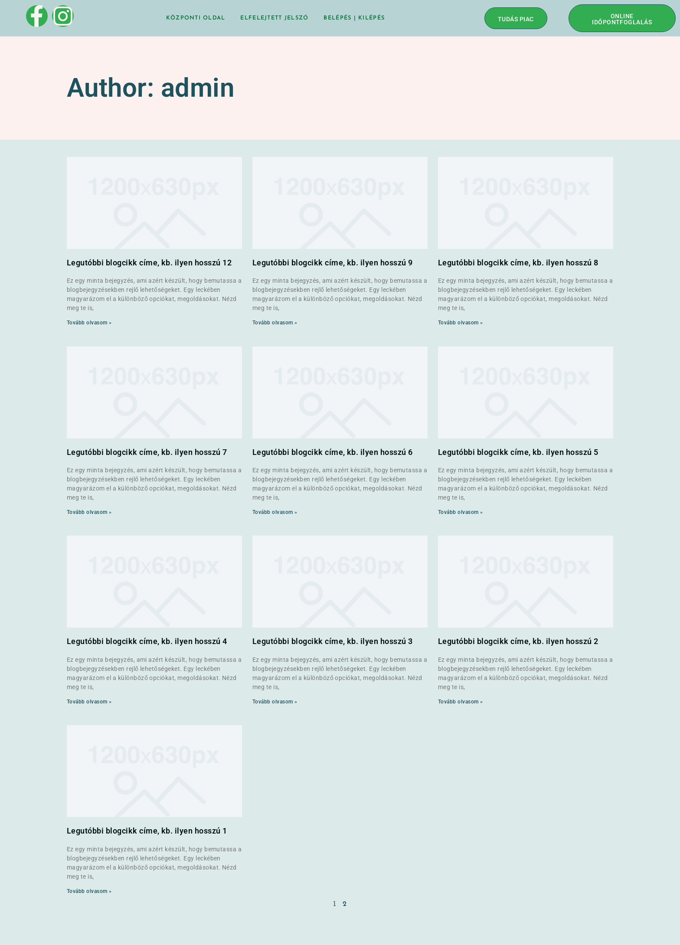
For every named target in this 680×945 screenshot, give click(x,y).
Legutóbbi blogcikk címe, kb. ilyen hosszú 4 (147, 641)
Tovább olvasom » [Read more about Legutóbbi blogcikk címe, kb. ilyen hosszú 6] (275, 512)
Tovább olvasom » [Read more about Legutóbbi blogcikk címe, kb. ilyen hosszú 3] (275, 702)
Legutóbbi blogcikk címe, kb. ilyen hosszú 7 (147, 452)
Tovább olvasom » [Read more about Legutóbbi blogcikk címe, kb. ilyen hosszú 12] (89, 323)
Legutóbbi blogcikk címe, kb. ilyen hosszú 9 (332, 262)
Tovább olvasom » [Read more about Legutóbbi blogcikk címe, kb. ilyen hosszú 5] (460, 512)
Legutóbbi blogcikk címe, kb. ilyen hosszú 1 (147, 830)
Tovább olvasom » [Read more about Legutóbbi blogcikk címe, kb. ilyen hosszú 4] (89, 702)
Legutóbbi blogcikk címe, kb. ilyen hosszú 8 (518, 262)
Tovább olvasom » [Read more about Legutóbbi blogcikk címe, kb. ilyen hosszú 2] (460, 702)
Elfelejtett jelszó (274, 18)
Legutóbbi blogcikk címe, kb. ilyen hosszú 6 (332, 452)
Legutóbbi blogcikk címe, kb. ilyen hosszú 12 (149, 262)
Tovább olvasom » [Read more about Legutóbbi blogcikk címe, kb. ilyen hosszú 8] (460, 323)
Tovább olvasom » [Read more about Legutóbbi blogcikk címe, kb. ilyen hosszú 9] (275, 323)
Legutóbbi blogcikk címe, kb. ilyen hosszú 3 (332, 641)
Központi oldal (195, 18)
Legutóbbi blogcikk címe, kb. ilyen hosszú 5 (518, 452)
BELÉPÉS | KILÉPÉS (354, 18)
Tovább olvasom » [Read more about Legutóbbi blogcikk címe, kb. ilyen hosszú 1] (89, 891)
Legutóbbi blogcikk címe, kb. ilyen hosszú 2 (518, 641)
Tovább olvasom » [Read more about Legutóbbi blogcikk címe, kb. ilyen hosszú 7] (89, 512)
